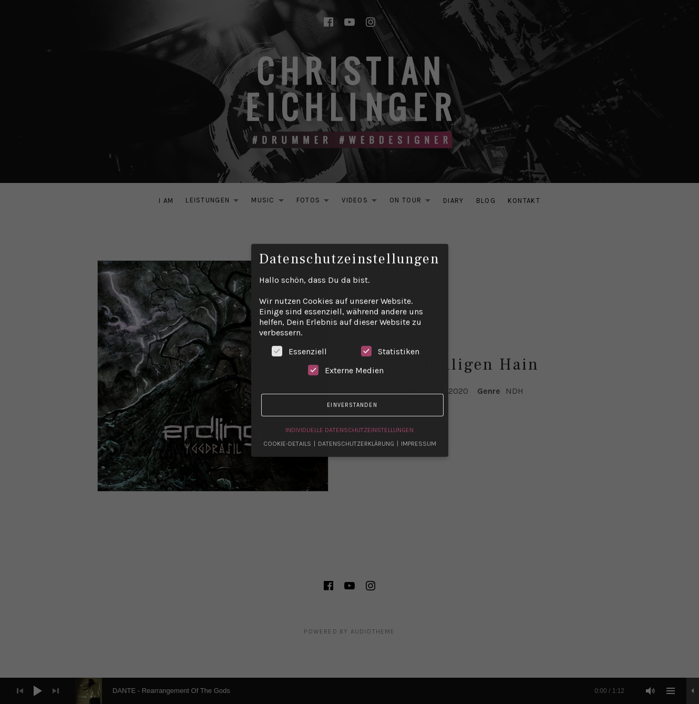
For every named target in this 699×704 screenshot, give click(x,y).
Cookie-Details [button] (288, 432)
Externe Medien (346, 359)
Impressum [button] (418, 432)
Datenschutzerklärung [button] (357, 432)
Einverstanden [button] (352, 394)
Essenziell (299, 340)
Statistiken (390, 340)
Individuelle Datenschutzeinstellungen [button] (349, 419)
